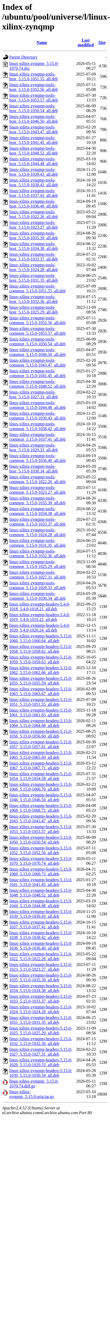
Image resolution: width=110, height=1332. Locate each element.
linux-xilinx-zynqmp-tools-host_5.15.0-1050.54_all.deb (33, 108)
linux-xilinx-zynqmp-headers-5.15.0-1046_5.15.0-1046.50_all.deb (40, 797)
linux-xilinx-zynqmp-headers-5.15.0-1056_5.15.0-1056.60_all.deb (40, 733)
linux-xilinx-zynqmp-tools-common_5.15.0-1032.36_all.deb (37, 553)
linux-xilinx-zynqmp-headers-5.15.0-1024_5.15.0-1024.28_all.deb (40, 1009)
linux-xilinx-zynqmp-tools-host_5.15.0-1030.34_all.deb (33, 468)
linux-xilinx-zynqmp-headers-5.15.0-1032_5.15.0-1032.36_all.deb (40, 1041)
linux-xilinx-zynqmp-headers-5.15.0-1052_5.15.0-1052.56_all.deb (40, 850)
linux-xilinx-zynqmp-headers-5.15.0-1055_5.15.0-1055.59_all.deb (40, 680)
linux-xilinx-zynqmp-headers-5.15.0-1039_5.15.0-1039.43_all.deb (40, 914)
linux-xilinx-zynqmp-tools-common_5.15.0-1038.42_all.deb (37, 426)
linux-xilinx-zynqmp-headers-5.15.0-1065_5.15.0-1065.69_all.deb (40, 755)
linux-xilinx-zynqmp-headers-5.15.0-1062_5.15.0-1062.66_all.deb (40, 670)
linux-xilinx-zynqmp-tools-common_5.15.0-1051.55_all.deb (37, 288)
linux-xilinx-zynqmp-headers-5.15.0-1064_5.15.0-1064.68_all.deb (40, 723)
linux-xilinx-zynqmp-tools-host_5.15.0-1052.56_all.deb (33, 87)
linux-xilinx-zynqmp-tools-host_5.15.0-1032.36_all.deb (33, 299)
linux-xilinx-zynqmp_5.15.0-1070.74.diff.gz (34, 1083)
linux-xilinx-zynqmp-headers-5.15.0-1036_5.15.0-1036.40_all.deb (40, 945)
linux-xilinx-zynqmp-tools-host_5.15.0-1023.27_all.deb (33, 225)
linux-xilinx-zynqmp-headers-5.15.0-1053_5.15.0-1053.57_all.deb (40, 829)
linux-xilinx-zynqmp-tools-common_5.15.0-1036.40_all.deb (37, 458)
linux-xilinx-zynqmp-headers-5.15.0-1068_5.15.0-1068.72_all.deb (40, 808)
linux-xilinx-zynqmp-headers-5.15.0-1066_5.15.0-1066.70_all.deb (40, 786)
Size (102, 42)
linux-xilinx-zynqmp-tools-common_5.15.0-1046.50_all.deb (37, 352)
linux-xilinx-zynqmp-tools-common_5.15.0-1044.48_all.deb (37, 405)
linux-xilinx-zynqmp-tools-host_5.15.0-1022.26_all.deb (33, 214)
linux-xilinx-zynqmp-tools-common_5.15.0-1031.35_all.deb (37, 543)
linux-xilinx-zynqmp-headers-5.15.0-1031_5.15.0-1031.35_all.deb (40, 1020)
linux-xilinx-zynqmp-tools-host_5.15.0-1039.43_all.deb (33, 172)
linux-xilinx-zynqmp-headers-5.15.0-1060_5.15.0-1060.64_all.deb (40, 638)
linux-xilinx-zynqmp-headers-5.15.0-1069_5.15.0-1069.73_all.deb (40, 871)
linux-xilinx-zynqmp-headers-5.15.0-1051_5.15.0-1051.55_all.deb (40, 702)
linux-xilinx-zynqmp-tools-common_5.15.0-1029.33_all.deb (37, 585)
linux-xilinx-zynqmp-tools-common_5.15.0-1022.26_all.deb (37, 479)
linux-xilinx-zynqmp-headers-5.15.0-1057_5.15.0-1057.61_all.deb (40, 744)
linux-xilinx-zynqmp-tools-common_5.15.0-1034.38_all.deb (37, 511)
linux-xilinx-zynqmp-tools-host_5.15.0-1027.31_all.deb (33, 394)
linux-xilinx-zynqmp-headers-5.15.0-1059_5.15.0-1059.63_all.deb (40, 659)
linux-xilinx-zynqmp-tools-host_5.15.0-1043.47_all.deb (33, 129)
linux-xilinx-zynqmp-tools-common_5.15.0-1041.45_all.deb (37, 373)
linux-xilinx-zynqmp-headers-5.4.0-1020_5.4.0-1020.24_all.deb (39, 627)
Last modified (86, 42)
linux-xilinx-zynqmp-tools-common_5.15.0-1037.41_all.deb (37, 437)
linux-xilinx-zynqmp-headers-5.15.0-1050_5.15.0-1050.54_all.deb (40, 839)
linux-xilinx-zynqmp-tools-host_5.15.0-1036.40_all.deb (33, 203)
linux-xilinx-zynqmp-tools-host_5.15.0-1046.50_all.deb (33, 119)
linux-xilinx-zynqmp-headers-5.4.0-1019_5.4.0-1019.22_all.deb (39, 617)
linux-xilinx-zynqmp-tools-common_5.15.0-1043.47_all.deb (37, 362)
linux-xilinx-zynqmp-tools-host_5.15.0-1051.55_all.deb (33, 76)
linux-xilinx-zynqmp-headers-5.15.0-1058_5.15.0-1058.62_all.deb (40, 649)
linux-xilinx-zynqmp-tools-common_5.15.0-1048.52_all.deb (37, 384)
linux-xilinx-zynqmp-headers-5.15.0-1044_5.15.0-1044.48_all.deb (40, 903)
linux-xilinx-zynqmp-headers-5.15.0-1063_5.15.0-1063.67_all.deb (40, 691)
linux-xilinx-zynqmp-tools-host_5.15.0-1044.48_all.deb (33, 161)
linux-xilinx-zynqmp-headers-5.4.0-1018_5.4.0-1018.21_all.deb (39, 606)
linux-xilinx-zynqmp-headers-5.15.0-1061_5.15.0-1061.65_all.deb (40, 712)
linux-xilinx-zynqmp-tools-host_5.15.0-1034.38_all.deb (33, 246)
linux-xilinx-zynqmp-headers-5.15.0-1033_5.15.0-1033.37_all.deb (40, 998)
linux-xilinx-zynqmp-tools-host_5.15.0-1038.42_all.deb (33, 182)
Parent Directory (23, 57)
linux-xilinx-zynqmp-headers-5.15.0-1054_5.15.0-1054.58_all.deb (40, 776)
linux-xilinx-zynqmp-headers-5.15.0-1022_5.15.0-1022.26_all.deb (40, 956)
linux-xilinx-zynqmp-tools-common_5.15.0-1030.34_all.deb (37, 596)
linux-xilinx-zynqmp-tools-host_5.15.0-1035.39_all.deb (33, 235)
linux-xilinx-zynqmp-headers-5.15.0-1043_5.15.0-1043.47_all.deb (40, 818)
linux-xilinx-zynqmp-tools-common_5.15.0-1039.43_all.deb (37, 415)
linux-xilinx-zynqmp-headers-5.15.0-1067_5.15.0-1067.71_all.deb (40, 765)
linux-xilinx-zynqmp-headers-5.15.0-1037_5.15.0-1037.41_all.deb (40, 924)
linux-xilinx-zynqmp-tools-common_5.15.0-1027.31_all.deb (37, 574)
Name (42, 42)
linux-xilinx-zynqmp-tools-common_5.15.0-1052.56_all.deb (37, 320)
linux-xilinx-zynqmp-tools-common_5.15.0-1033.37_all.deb (37, 521)
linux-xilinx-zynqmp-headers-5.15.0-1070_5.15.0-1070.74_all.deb (40, 861)
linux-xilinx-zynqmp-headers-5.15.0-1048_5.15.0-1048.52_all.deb (40, 892)
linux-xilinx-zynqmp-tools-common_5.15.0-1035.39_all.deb (37, 500)
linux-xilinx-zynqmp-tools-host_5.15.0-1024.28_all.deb (33, 267)
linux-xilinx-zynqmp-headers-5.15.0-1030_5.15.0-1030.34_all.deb (40, 1073)
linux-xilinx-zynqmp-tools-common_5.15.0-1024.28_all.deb (37, 532)
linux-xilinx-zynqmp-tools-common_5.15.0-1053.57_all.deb (37, 331)
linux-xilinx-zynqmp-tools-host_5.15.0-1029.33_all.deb (33, 447)
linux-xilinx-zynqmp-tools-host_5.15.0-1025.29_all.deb (33, 309)
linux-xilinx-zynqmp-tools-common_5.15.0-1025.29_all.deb (37, 564)
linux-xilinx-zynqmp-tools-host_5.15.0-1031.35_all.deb (33, 278)
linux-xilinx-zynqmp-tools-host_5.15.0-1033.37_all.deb (33, 256)
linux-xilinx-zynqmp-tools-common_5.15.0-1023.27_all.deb (37, 490)
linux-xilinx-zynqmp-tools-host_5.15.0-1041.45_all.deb (33, 140)
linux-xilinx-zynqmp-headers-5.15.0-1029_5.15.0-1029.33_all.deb (40, 1062)
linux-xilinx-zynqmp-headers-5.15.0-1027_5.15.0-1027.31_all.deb (40, 1051)
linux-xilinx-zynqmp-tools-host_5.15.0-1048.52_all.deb (33, 150)
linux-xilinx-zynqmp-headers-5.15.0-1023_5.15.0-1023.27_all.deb (40, 967)
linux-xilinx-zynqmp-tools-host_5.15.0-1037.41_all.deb (33, 193)
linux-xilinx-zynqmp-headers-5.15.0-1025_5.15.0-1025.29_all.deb (40, 1030)
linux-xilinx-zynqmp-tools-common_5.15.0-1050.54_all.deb (37, 341)
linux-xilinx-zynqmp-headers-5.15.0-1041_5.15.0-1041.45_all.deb (40, 882)
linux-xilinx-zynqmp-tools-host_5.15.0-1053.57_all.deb (33, 97)
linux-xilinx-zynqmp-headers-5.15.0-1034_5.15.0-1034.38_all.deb (40, 988)
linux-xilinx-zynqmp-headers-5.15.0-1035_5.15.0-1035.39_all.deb (40, 977)
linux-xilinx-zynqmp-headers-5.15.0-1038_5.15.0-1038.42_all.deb (40, 935)
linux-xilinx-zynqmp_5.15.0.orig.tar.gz (31, 1094)
